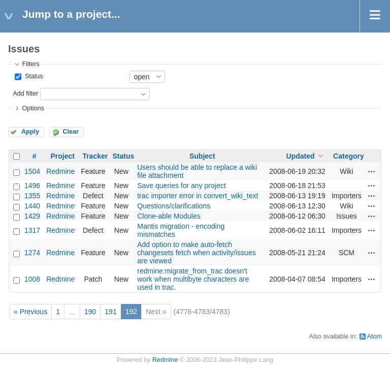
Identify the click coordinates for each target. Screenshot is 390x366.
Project (62, 156)
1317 (32, 230)
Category (348, 156)
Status (33, 76)
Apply (30, 131)
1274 (32, 253)
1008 (32, 279)
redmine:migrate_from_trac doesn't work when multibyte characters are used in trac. (193, 279)
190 (90, 312)
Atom (374, 336)
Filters (30, 64)
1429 (32, 216)
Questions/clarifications (173, 206)
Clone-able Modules (169, 216)
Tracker (95, 156)
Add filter (25, 93)
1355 (32, 196)
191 (110, 312)
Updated (300, 156)
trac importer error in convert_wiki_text (197, 196)
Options (33, 108)
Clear (70, 131)
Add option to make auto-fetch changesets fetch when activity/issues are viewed (196, 252)
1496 (32, 185)
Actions (372, 171)
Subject (202, 156)
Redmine (60, 171)
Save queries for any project (181, 185)
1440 (32, 206)
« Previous (30, 312)
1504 (32, 171)
